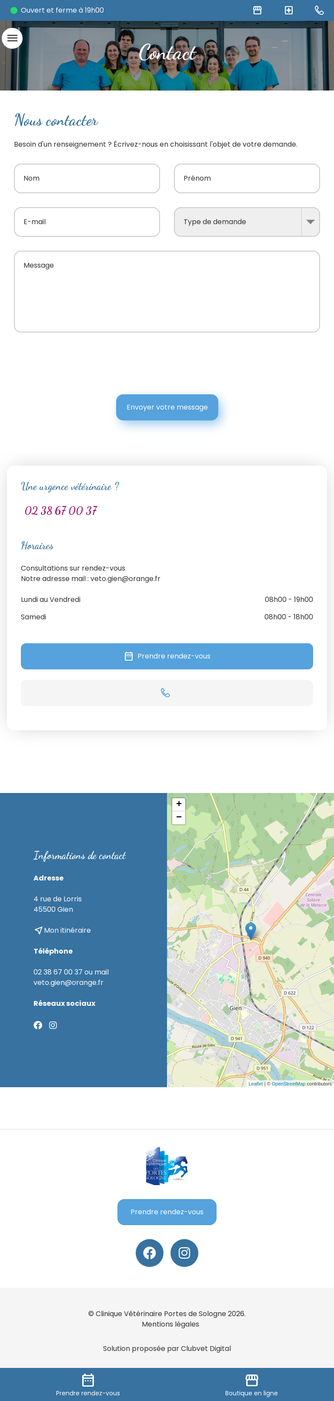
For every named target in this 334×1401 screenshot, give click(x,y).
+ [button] (179, 804)
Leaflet (256, 1083)
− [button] (179, 817)
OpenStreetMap (289, 1083)
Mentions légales (170, 1324)
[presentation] (254, 363)
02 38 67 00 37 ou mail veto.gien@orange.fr (71, 977)
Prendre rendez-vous (167, 656)
